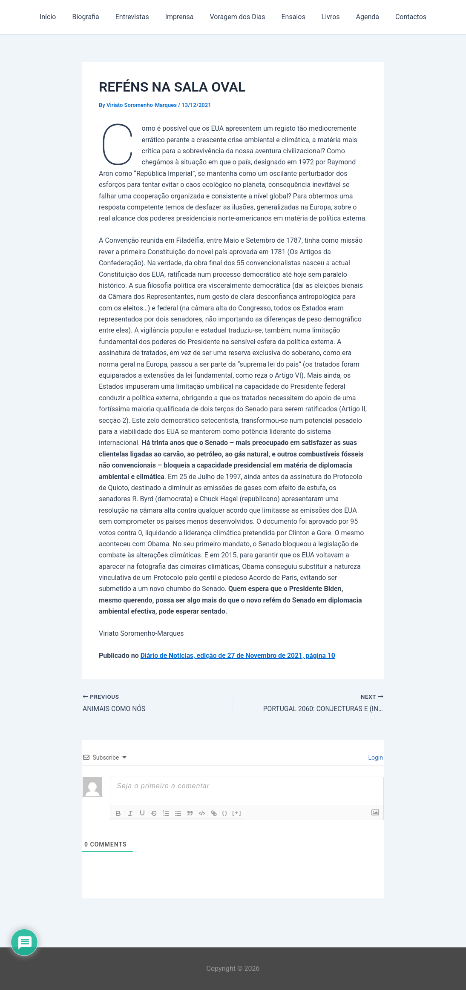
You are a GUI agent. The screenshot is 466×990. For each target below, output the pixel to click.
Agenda (359, 17)
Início (58, 17)
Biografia (93, 17)
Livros (325, 17)
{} (225, 812)
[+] (237, 812)
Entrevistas (137, 17)
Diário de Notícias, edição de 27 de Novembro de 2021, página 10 (240, 655)
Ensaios (291, 17)
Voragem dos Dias (237, 17)
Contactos (400, 17)
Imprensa (182, 17)
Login (375, 757)
